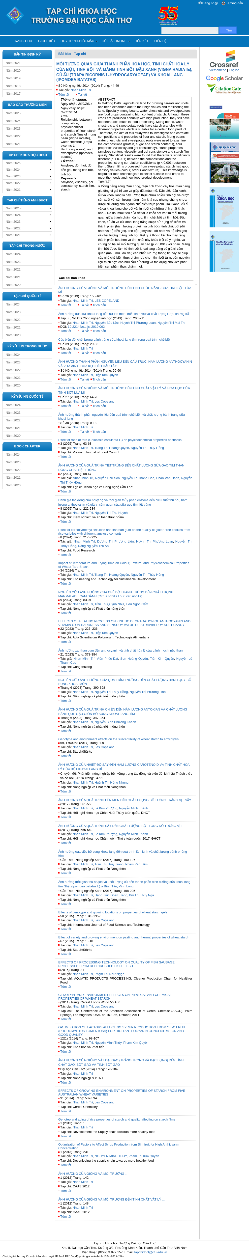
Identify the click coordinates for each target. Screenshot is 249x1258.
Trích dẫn (99, 305)
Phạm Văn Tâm (136, 864)
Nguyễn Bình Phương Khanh (115, 722)
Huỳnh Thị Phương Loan (138, 323)
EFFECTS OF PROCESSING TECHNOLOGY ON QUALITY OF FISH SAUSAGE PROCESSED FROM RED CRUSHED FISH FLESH (116, 964)
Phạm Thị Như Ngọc (109, 974)
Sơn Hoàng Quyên (134, 658)
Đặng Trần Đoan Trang (111, 895)
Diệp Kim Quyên (106, 375)
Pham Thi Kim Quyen (143, 1156)
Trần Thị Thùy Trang (109, 864)
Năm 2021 (13, 63)
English (234, 70)
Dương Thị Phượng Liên (115, 541)
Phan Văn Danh (167, 478)
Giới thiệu (46, 41)
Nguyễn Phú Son (107, 478)
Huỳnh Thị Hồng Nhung (112, 782)
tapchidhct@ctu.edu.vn (150, 1252)
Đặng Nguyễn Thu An (93, 546)
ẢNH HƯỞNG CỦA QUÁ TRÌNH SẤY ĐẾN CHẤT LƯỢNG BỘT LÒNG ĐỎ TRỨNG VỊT (120, 826)
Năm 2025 (13, 113)
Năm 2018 (13, 86)
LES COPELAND (107, 300)
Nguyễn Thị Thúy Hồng (147, 448)
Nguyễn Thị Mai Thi (171, 323)
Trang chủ (22, 41)
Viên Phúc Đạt (107, 658)
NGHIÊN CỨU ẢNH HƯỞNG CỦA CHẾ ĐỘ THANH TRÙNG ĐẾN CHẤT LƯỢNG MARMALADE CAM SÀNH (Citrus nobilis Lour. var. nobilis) (116, 594)
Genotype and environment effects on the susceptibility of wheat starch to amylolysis (118, 739)
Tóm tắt (63, 94)
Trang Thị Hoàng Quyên (111, 448)
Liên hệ (160, 41)
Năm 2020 (13, 70)
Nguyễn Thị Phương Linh (148, 692)
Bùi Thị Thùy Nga (141, 895)
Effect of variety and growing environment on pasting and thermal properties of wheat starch (123, 937)
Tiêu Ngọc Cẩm (137, 604)
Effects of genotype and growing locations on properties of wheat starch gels (112, 912)
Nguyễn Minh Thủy (108, 1042)
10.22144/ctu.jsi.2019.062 (86, 326)
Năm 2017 (13, 93)
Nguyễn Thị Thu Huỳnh (111, 513)
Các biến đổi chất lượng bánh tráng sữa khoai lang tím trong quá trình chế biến (114, 339)
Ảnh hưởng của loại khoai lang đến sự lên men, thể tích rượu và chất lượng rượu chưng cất (123, 314)
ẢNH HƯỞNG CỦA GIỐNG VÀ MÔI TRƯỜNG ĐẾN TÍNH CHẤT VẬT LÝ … (111, 1199)
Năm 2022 (13, 136)
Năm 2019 (13, 78)
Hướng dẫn (234, 3)
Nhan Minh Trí (81, 90)
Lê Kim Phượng (106, 808)
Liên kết (141, 41)
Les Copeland (105, 401)
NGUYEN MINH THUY (111, 1156)
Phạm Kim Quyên (136, 1042)
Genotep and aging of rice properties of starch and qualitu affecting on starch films (116, 1119)
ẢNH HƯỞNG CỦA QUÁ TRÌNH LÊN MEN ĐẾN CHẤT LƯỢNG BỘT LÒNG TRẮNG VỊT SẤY (124, 800)
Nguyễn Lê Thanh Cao (138, 478)
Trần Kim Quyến (162, 658)
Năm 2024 (13, 121)
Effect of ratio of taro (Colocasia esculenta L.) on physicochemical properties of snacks (120, 440)
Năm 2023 (13, 128)
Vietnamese (217, 70)
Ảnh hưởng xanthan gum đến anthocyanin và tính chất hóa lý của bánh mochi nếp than (120, 650)
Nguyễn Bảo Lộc (107, 323)
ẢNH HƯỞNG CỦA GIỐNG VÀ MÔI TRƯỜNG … (93, 1174)
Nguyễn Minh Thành (133, 808)
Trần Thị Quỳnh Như (109, 604)
